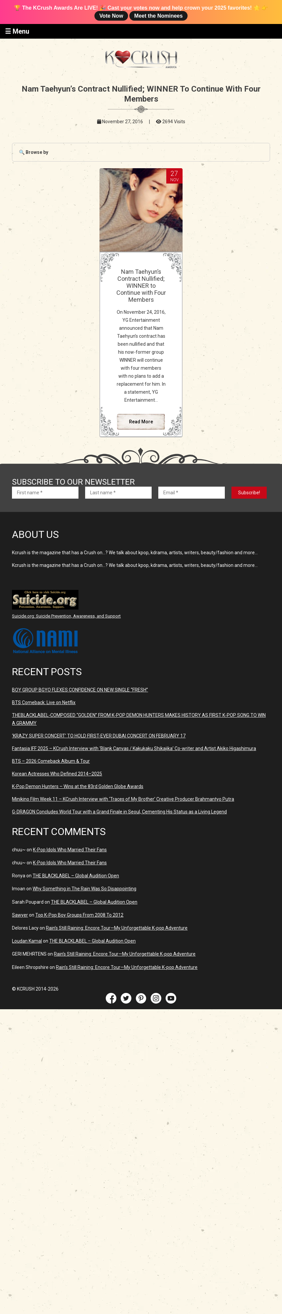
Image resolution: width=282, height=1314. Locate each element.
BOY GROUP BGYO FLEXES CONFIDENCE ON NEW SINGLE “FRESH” (80, 689)
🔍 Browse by (33, 152)
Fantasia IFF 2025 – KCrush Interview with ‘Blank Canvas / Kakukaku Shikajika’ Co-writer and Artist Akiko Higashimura (134, 748)
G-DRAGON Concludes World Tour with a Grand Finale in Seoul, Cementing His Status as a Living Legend (119, 811)
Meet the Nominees (158, 16)
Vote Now (111, 16)
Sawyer (20, 915)
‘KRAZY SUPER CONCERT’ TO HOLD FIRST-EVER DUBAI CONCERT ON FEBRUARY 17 (99, 735)
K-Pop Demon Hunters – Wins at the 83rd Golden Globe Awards (77, 786)
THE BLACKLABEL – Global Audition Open (76, 875)
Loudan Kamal (27, 941)
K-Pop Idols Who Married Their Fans (70, 849)
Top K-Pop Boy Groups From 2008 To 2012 (79, 915)
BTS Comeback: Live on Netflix (43, 702)
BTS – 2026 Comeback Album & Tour (51, 761)
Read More (141, 421)
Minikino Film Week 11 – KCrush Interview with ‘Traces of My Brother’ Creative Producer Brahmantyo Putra (123, 799)
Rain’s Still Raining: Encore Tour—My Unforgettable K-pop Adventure (117, 928)
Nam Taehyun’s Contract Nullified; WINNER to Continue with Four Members (141, 285)
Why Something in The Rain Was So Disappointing (84, 888)
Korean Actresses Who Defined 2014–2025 (57, 773)
